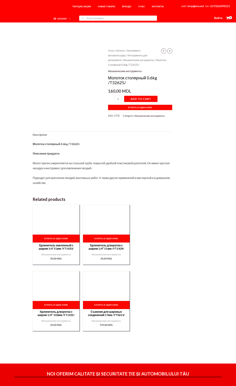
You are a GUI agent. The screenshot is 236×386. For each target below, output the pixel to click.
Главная (185, 336)
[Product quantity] (118, 99)
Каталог (121, 50)
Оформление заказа (152, 342)
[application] (68, 17)
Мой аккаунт (147, 351)
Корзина (185, 346)
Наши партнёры (190, 352)
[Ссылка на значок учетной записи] (218, 18)
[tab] (40, 135)
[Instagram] (164, 380)
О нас (183, 341)
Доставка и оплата (151, 346)
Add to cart (141, 98)
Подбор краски (189, 357)
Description (40, 135)
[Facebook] (157, 380)
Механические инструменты (140, 60)
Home (111, 50)
